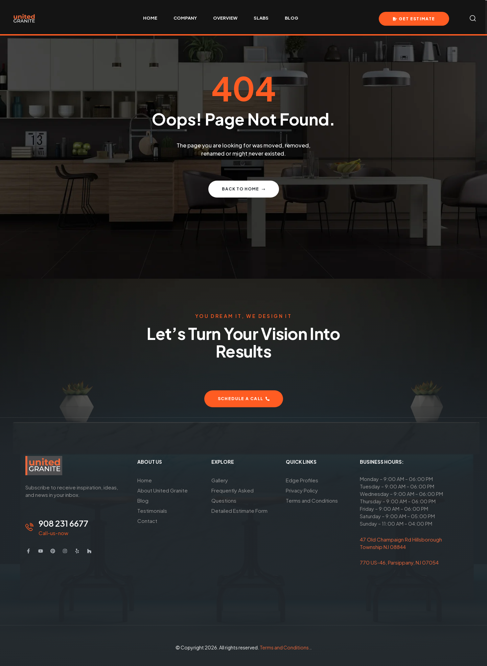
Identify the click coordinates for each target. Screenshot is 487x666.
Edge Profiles (302, 480)
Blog (142, 500)
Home (144, 480)
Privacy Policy (302, 490)
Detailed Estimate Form (239, 510)
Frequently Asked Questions (232, 495)
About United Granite (162, 490)
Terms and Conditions (312, 500)
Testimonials (152, 510)
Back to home (243, 188)
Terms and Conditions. (285, 647)
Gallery (219, 480)
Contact (147, 521)
